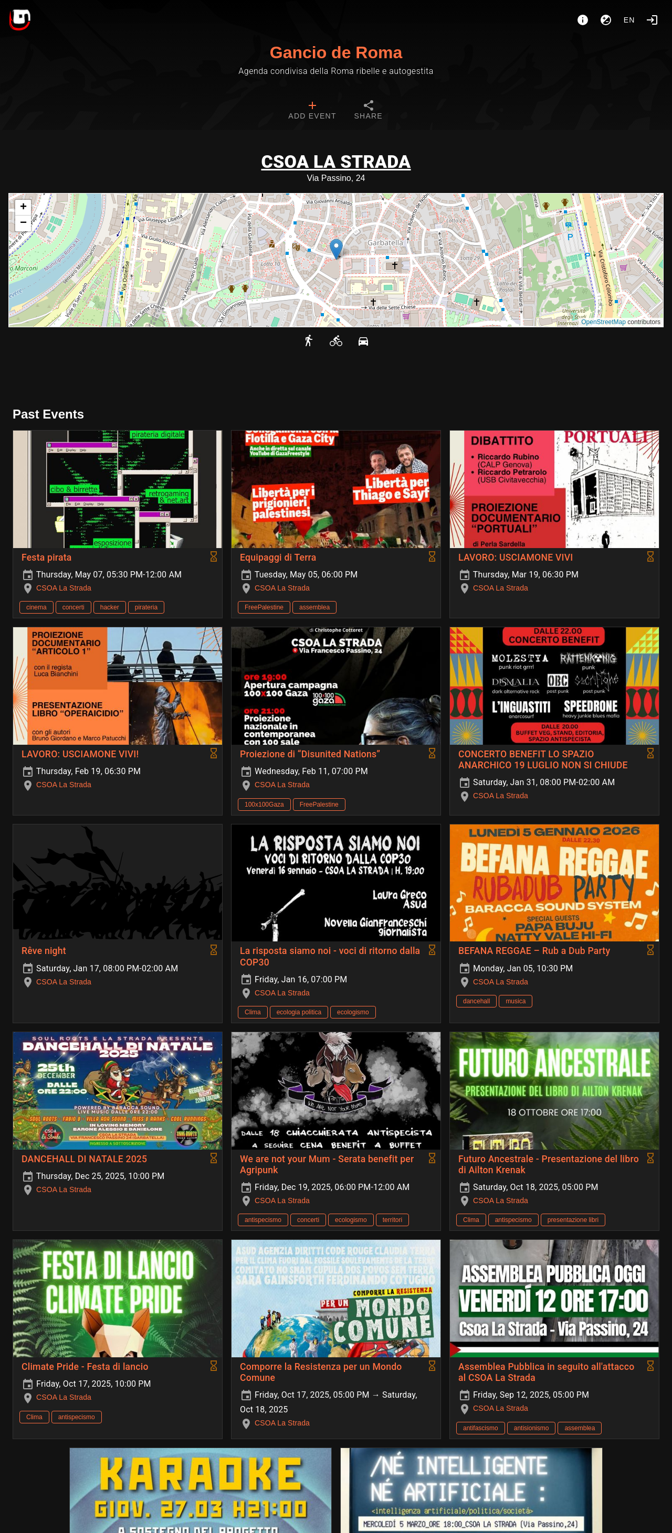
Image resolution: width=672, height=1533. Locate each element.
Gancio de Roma (336, 52)
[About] (582, 19)
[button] (336, 249)
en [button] (629, 20)
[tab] (312, 111)
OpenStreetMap (603, 322)
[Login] (652, 19)
